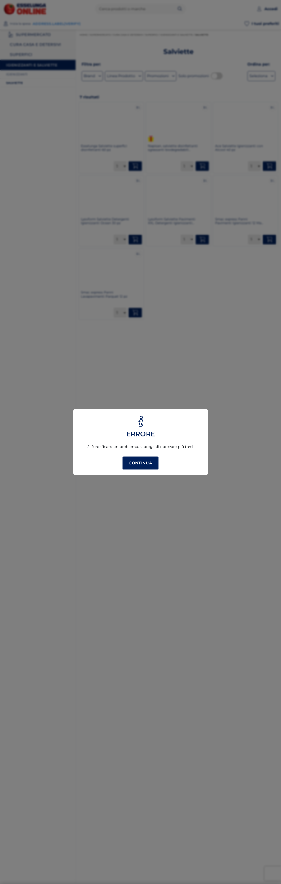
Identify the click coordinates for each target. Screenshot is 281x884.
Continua (140, 463)
